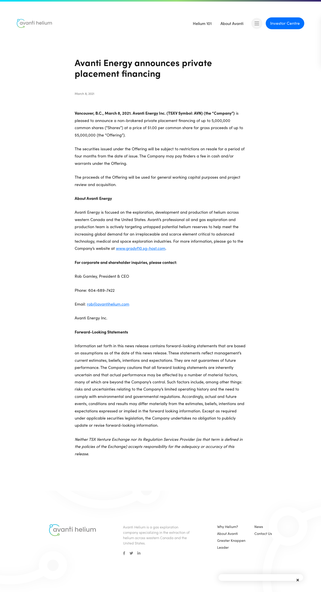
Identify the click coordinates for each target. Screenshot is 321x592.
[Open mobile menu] (256, 23)
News (258, 526)
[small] (124, 553)
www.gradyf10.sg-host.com (140, 248)
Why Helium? (227, 526)
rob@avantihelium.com (108, 304)
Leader (223, 547)
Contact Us (263, 533)
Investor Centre (285, 23)
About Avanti (227, 533)
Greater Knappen (231, 540)
